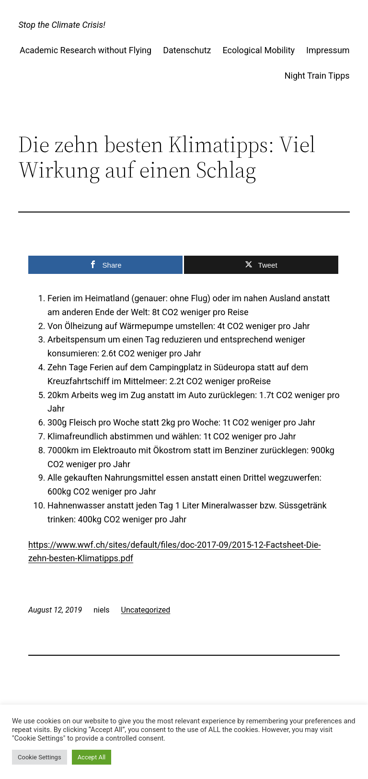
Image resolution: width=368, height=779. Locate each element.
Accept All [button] (92, 757)
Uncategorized (146, 609)
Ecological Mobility (258, 50)
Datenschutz (187, 50)
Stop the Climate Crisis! (61, 25)
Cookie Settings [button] (39, 757)
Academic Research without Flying (85, 50)
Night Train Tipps (317, 76)
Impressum (328, 50)
